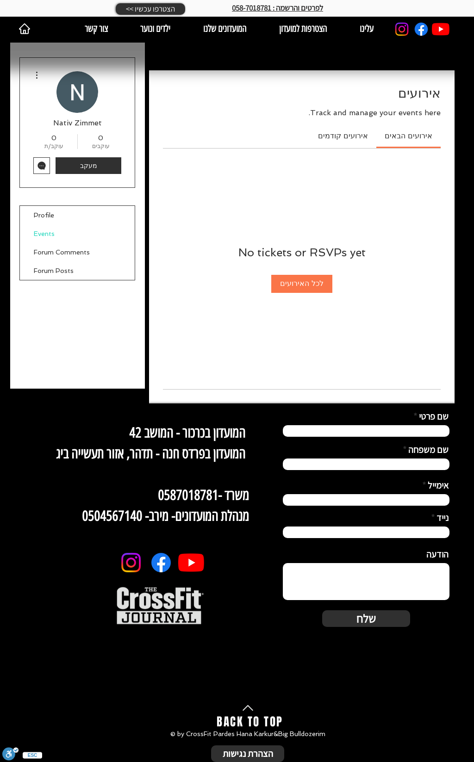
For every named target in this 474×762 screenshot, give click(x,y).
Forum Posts (54, 270)
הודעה (437, 554)
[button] (150, 9)
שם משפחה (428, 449)
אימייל (438, 485)
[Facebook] (421, 29)
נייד (443, 517)
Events (44, 233)
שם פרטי (434, 416)
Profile (44, 215)
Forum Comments (62, 252)
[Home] (24, 28)
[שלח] (366, 618)
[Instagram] (402, 29)
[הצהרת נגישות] (247, 753)
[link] (408, 135)
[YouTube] (440, 29)
